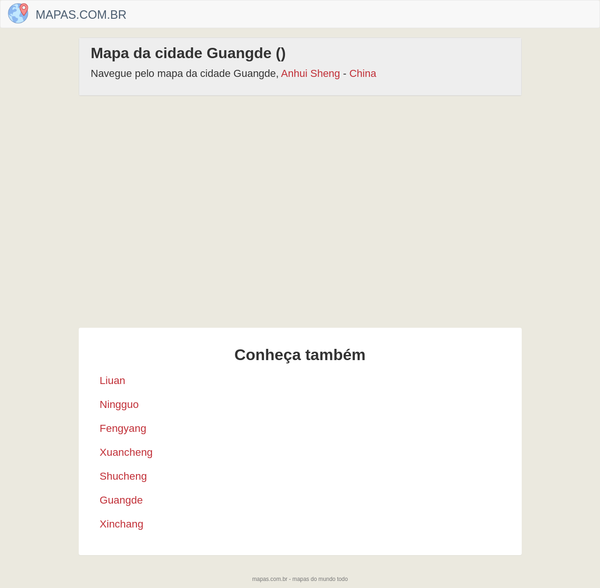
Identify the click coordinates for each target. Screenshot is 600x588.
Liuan (113, 380)
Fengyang (123, 428)
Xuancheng (126, 452)
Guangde (121, 500)
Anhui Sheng (310, 73)
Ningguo (119, 404)
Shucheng (123, 476)
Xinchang (121, 524)
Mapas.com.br (81, 14)
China (362, 73)
